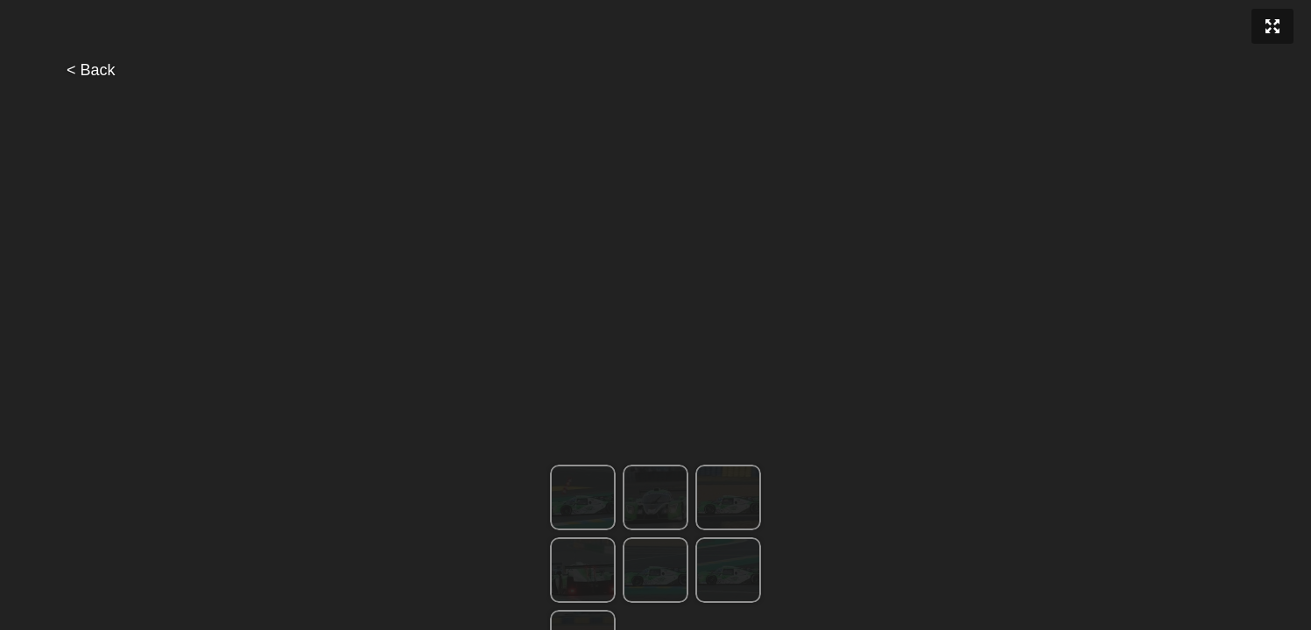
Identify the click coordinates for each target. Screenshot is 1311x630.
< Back (91, 70)
